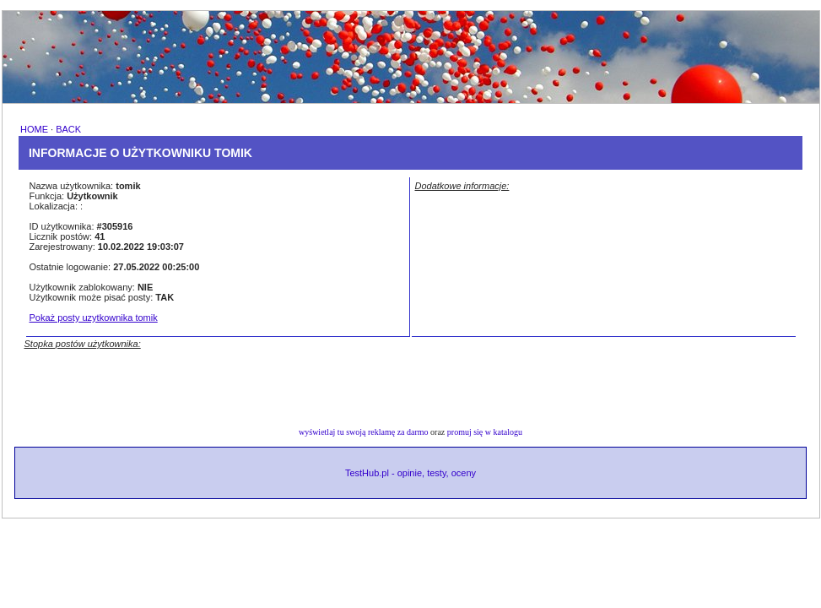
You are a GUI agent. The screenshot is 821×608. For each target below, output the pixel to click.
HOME (34, 129)
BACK (68, 129)
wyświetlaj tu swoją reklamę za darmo (364, 432)
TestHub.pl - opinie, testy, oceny (410, 473)
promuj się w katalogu (484, 432)
